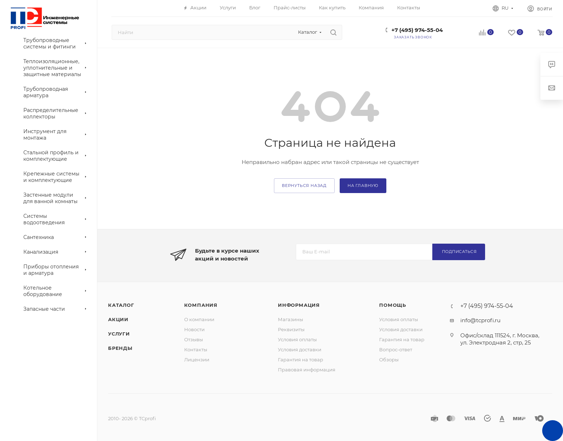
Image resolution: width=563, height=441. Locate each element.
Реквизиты (291, 329)
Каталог (121, 305)
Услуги (119, 334)
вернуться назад (304, 185)
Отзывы (193, 339)
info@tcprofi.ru (480, 320)
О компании (199, 319)
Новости (194, 329)
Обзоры (389, 359)
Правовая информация (306, 369)
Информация (299, 305)
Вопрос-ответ (395, 349)
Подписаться (459, 251)
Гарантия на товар (300, 359)
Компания (201, 305)
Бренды (120, 348)
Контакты (195, 349)
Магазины (290, 319)
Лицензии (196, 359)
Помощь (392, 305)
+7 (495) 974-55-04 (417, 30)
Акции (118, 319)
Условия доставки (299, 349)
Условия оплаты (297, 339)
